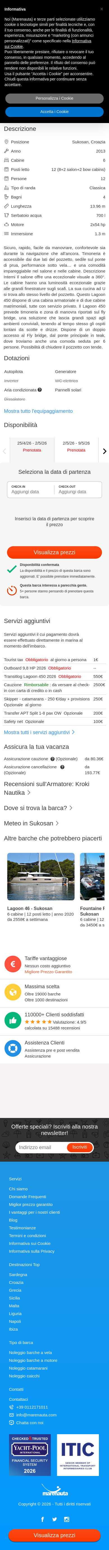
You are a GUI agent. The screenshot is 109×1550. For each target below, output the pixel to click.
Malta (14, 1305)
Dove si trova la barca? (38, 808)
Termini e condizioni (27, 1235)
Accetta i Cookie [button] (54, 111)
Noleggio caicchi (24, 1376)
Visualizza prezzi (54, 552)
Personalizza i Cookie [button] (54, 98)
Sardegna (18, 1274)
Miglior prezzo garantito (31, 1204)
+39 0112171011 (28, 1407)
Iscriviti (80, 1147)
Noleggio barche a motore (33, 1360)
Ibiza (13, 1329)
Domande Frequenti (27, 1196)
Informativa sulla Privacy (32, 1251)
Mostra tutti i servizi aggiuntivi (39, 732)
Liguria (15, 1313)
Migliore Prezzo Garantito (48, 971)
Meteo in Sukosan (31, 823)
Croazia (16, 1282)
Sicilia (14, 1298)
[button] (101, 8)
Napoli (15, 1321)
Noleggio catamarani (28, 1368)
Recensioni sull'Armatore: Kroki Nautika (46, 788)
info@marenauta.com (33, 1414)
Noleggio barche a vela (30, 1352)
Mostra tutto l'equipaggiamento (38, 411)
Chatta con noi (26, 1422)
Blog (13, 1220)
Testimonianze (22, 1227)
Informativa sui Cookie (29, 1243)
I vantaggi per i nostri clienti (34, 1212)
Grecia (15, 1290)
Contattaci (18, 1399)
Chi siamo (18, 1188)
